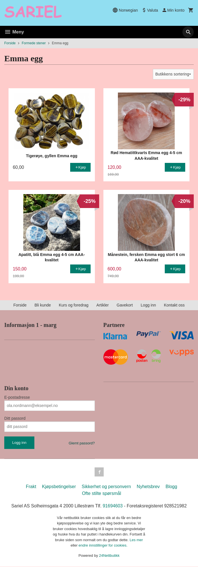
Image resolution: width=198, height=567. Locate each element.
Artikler (102, 305)
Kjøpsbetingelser (59, 486)
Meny (14, 32)
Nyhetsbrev (148, 486)
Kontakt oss (174, 305)
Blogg (171, 486)
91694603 (113, 505)
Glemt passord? (82, 443)
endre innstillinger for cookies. (103, 545)
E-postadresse (17, 397)
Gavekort (125, 305)
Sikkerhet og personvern (106, 486)
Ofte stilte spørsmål (101, 493)
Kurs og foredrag (73, 305)
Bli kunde (42, 305)
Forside (10, 43)
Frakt (31, 486)
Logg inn (148, 305)
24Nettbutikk (109, 555)
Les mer (136, 540)
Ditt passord (15, 418)
